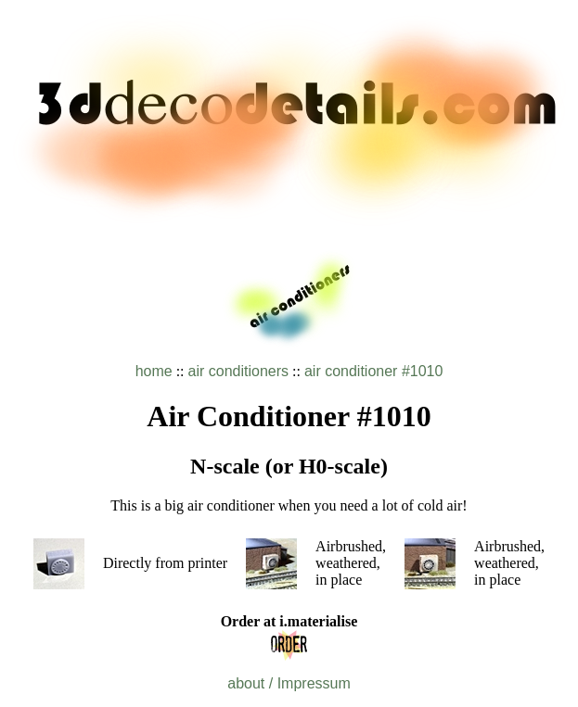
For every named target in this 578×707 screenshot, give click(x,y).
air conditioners (238, 371)
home (154, 371)
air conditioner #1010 (373, 371)
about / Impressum (289, 683)
